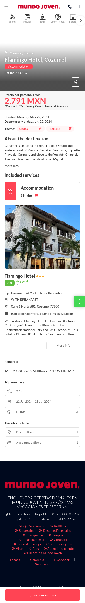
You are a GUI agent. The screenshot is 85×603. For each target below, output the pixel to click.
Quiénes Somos (32, 526)
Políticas (57, 526)
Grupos (55, 535)
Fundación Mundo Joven (42, 553)
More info (12, 166)
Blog (33, 548)
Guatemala (42, 564)
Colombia (37, 560)
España (15, 560)
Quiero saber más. (43, 595)
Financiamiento (31, 540)
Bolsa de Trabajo (27, 544)
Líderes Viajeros (58, 544)
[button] (80, 20)
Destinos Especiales (55, 530)
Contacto (58, 540)
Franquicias (33, 535)
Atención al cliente (59, 548)
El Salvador (62, 560)
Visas (17, 548)
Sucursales (24, 530)
